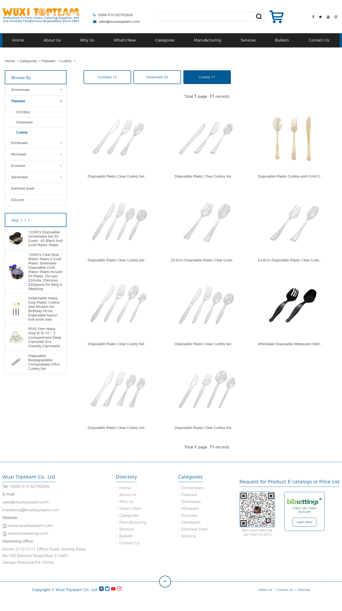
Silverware (24, 122)
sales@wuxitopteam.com (119, 21)
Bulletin (282, 40)
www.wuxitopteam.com (30, 540)
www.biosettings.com (28, 547)
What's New (125, 40)
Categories (165, 40)
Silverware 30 (157, 77)
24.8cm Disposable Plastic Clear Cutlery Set (290, 267)
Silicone (17, 200)
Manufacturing (207, 40)
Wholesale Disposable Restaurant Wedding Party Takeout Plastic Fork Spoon (290, 354)
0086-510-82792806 (115, 15)
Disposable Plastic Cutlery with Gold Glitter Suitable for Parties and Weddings (290, 180)
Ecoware (18, 166)
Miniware (18, 154)
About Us (52, 40)
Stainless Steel (22, 188)
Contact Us (319, 40)
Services (248, 40)
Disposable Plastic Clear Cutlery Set (116, 180)
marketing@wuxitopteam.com (30, 524)
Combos (23, 112)
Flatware (48, 61)
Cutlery (65, 61)
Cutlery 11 (207, 77)
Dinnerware (20, 90)
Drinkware (19, 143)
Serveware (19, 177)
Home (18, 40)
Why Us (87, 40)
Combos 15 (107, 77)
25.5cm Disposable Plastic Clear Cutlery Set (203, 267)
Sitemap (304, 604)
